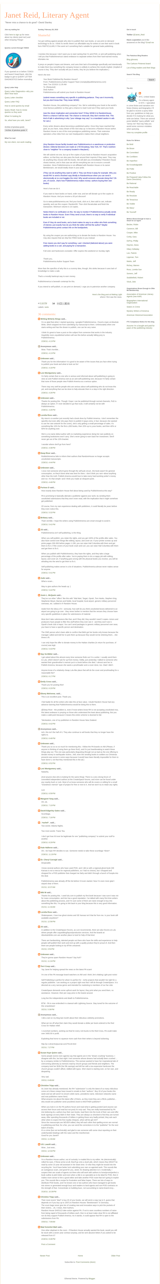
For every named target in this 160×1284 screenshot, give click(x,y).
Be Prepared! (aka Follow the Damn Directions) (139, 178)
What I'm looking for (13, 116)
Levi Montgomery (48, 373)
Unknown (45, 358)
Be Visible (131, 204)
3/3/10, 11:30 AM (48, 1139)
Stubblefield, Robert (135, 278)
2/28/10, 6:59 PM (48, 793)
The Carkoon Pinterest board (139, 64)
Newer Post (45, 1256)
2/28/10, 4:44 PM (48, 462)
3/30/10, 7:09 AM (48, 1222)
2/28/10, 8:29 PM (48, 842)
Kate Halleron (47, 848)
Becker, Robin (132, 224)
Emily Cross (46, 682)
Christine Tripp (47, 1085)
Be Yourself (131, 212)
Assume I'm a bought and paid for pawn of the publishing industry (141, 327)
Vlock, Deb (131, 282)
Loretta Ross (46, 415)
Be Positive (131, 173)
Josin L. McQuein (48, 595)
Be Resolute (132, 196)
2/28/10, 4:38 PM (48, 448)
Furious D (45, 487)
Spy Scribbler (47, 654)
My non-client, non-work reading (18, 142)
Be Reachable (132, 187)
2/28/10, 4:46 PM (48, 482)
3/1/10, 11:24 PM (48, 961)
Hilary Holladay (133, 249)
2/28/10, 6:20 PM (48, 688)
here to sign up (15, 35)
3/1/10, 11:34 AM (48, 907)
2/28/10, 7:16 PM (48, 817)
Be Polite (130, 169)
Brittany (44, 518)
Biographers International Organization (137, 302)
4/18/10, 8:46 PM (48, 1239)
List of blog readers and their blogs (141, 68)
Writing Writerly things (51, 319)
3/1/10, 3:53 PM (47, 949)
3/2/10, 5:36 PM (47, 1009)
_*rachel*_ (45, 823)
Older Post (115, 1256)
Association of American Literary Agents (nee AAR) (140, 295)
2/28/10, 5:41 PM (48, 524)
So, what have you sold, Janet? (18, 120)
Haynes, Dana (133, 245)
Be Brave (130, 148)
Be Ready (131, 192)
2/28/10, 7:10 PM (48, 805)
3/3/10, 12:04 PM (48, 1151)
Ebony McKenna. (48, 694)
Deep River (45, 453)
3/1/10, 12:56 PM (48, 921)
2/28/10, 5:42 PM (48, 590)
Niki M (43, 892)
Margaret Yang (47, 799)
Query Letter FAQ (12, 102)
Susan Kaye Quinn (49, 1053)
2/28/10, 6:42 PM (48, 724)
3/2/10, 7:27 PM (47, 1047)
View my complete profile (137, 132)
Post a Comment (48, 1244)
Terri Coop (45, 966)
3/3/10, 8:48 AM (47, 1080)
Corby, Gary (132, 237)
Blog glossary (132, 59)
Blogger (92, 1278)
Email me (150, 42)
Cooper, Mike (132, 233)
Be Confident (132, 157)
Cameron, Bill (132, 229)
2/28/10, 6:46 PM (48, 738)
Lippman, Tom (132, 257)
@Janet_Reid (139, 35)
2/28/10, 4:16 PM (48, 368)
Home (80, 1256)
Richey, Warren (133, 265)
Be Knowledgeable (134, 165)
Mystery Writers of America (138, 311)
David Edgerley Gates (50, 811)
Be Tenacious (132, 200)
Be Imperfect (132, 161)
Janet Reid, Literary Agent (47, 15)
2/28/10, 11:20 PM (48, 854)
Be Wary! (130, 208)
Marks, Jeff (131, 261)
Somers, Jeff (132, 273)
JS (42, 530)
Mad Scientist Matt (49, 1227)
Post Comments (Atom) (85, 1262)
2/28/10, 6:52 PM (48, 763)
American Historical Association (140, 315)
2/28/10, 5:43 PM (48, 649)
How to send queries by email (17, 106)
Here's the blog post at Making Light (107, 294)
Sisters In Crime (133, 307)
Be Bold (130, 144)
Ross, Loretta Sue (134, 269)
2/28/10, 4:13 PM (48, 341)
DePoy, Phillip (132, 241)
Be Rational (131, 183)
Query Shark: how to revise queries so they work (16, 111)
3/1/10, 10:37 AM (48, 887)
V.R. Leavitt (46, 1144)
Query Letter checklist (14, 98)
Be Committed (133, 152)
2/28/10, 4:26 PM (48, 393)
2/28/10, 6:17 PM (48, 676)
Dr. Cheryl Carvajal (49, 860)
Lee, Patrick (132, 253)
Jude (43, 578)
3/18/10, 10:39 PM (48, 1192)
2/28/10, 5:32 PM (48, 512)
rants (47, 307)
